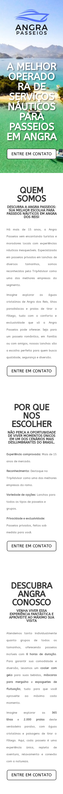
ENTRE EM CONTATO (31, 153)
